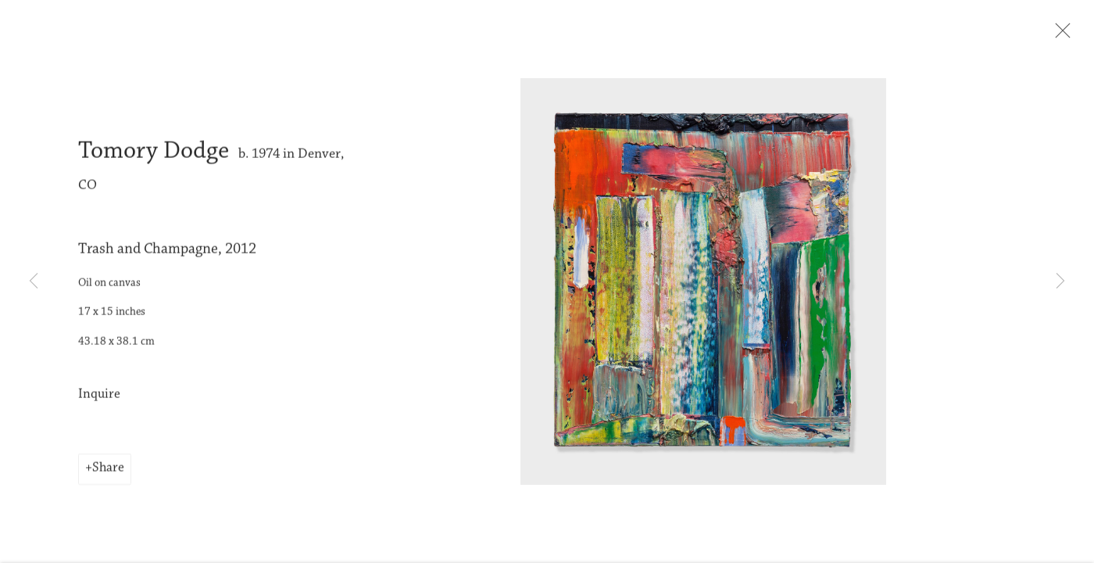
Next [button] (1060, 281)
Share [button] (108, 479)
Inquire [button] (99, 405)
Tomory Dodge (153, 162)
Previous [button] (33, 281)
